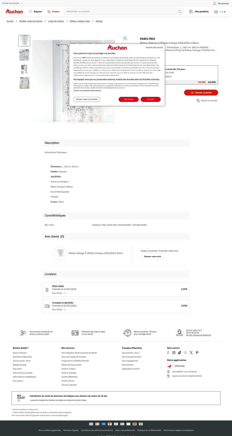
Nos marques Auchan (131, 357)
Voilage (99, 21)
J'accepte (150, 99)
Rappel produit (19, 365)
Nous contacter (20, 353)
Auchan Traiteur (68, 369)
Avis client (17, 369)
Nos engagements (130, 361)
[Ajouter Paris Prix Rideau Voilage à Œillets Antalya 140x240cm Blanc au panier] (201, 93)
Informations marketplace (24, 377)
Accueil (10, 21)
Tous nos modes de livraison (74, 357)
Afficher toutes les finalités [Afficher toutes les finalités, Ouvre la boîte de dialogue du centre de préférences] (87, 99)
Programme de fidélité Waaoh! (75, 361)
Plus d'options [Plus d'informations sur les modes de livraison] (165, 76)
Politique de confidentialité (149, 430)
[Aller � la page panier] (220, 11)
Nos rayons (18, 381)
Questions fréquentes (22, 357)
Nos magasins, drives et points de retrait (79, 353)
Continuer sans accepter (154, 47)
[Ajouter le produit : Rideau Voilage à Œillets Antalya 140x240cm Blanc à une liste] (206, 100)
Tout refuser (128, 99)
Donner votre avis (152, 256)
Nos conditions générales (49, 430)
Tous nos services (69, 385)
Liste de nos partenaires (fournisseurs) (87, 90)
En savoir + (145, 54)
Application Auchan (131, 369)
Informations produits (22, 373)
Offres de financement (71, 365)
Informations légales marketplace (178, 430)
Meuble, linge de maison (30, 21)
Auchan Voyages (68, 373)
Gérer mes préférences (125, 430)
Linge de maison (56, 21)
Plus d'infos (60, 293)
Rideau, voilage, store (80, 21)
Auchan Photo (67, 381)
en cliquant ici (32, 409)
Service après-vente (21, 361)
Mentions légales (71, 430)
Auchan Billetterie (69, 377)
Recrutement (128, 365)
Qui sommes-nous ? (131, 353)
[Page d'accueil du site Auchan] (15, 11)
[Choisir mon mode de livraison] (13, 3)
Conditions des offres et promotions (97, 430)
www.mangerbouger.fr (59, 415)
